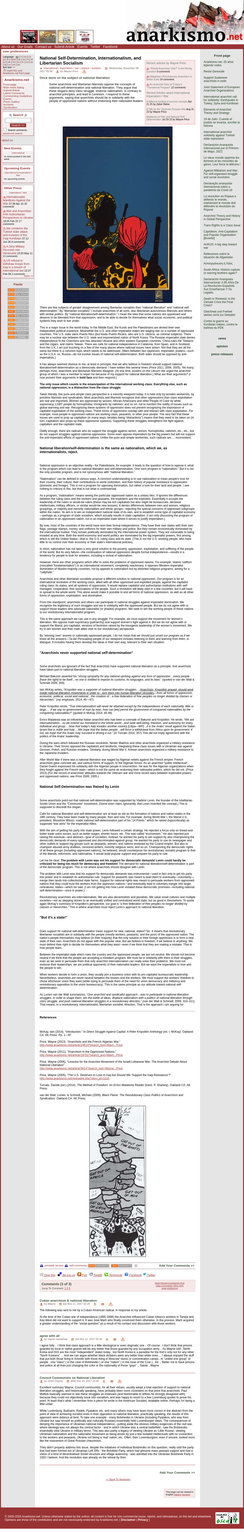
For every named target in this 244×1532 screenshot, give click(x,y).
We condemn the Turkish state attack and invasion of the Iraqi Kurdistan (15, 233)
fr (21, 57)
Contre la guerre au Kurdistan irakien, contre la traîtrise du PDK (220, 324)
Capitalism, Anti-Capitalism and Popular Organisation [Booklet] (221, 235)
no (23, 59)
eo (14, 64)
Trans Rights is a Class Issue (222, 225)
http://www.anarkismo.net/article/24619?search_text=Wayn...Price (81, 1045)
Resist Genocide (214, 71)
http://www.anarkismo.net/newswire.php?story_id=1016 (74, 1078)
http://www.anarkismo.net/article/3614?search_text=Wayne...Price (81, 1068)
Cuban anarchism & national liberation (68, 1300)
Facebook (110, 47)
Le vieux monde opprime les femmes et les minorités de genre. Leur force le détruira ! (222, 161)
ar (32, 59)
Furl (82, 1275)
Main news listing (13, 87)
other (13, 59)
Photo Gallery (11, 101)
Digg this (47, 1275)
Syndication (10, 107)
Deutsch (186, 1494)
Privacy (143, 1520)
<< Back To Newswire (118, 1479)
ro (10, 64)
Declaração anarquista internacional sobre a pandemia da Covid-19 (218, 187)
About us (7, 47)
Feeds (18, 284)
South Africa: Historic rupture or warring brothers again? (222, 271)
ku (18, 62)
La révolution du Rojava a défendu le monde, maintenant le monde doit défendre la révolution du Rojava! (220, 203)
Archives (8, 104)
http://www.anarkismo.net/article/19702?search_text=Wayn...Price (81, 1055)
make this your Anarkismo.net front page (16, 72)
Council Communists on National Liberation (72, 1378)
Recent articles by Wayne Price (166, 63)
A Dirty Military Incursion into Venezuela (14, 250)
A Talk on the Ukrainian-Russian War (166, 109)
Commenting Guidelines (17, 96)
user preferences (15, 51)
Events (82, 47)
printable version (51, 1265)
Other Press (13, 188)
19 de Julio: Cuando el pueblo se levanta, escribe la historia (222, 122)
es (25, 57)
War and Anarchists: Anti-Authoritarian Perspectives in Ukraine (18, 214)
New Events (13, 148)
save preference (170, 1288)
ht (14, 62)
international (51, 68)
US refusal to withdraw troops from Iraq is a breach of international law (16, 265)
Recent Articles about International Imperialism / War (168, 94)
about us (7, 140)
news (222, 338)
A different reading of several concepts (166, 101)
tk (8, 59)
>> (13, 67)
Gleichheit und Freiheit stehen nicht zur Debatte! (219, 313)
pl (5, 62)
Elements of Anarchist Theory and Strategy (217, 111)
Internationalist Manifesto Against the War (16, 200)
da (5, 64)
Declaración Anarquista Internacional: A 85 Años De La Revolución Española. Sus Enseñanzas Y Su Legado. (221, 286)
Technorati (113, 1275)
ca (31, 62)
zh (22, 62)
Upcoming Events (17, 168)
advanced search (13, 133)
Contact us (43, 47)
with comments (75, 1265)
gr (19, 59)
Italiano (177, 1494)
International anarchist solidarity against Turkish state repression (219, 135)
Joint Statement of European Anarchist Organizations (222, 89)
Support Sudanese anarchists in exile (215, 79)
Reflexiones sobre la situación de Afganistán (218, 255)
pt (4, 59)
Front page (9, 84)
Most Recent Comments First (169, 1283)
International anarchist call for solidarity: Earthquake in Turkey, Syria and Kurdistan (221, 100)
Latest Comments (13, 93)
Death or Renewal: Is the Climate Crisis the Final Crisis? (219, 302)
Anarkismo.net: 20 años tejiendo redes (219, 63)
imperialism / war (69, 68)
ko (19, 64)
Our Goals (25, 47)
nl (28, 59)
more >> (28, 276)
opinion (222, 346)
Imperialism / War (18, 192)
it (29, 57)
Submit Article (64, 47)
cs (27, 62)
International (18, 153)
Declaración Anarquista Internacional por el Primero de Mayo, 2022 (221, 148)
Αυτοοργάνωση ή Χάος (218, 263)
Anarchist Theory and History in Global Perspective (222, 217)
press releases (222, 354)
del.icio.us (66, 1275)
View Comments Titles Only (170, 1285)
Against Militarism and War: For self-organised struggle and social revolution (221, 174)
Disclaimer (128, 1520)
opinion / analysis (91, 68)
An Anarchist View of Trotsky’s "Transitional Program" (164, 86)
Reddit (95, 1275)
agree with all (50, 1336)
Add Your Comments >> (176, 1265)
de (9, 62)
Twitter (95, 47)
